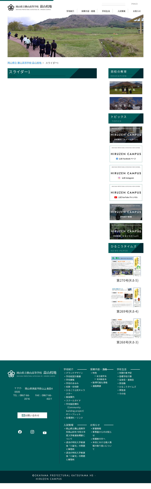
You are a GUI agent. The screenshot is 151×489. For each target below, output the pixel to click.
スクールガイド (73, 404)
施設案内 (70, 401)
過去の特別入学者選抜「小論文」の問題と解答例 (75, 450)
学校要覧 (70, 383)
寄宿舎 (122, 394)
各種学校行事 (125, 380)
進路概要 (97, 390)
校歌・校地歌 (72, 390)
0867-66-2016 (21, 401)
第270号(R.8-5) (128, 281)
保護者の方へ (99, 442)
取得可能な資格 (100, 386)
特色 (95, 376)
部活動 (122, 387)
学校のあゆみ (72, 387)
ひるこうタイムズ (127, 390)
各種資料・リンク (74, 421)
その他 (122, 397)
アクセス (134, 4)
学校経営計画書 (73, 380)
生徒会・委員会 (126, 383)
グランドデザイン (74, 376)
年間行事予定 (125, 376)
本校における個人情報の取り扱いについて (102, 450)
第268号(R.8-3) (128, 343)
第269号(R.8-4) (128, 312)
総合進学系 (102, 380)
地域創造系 (102, 383)
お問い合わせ (32, 419)
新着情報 (97, 432)
